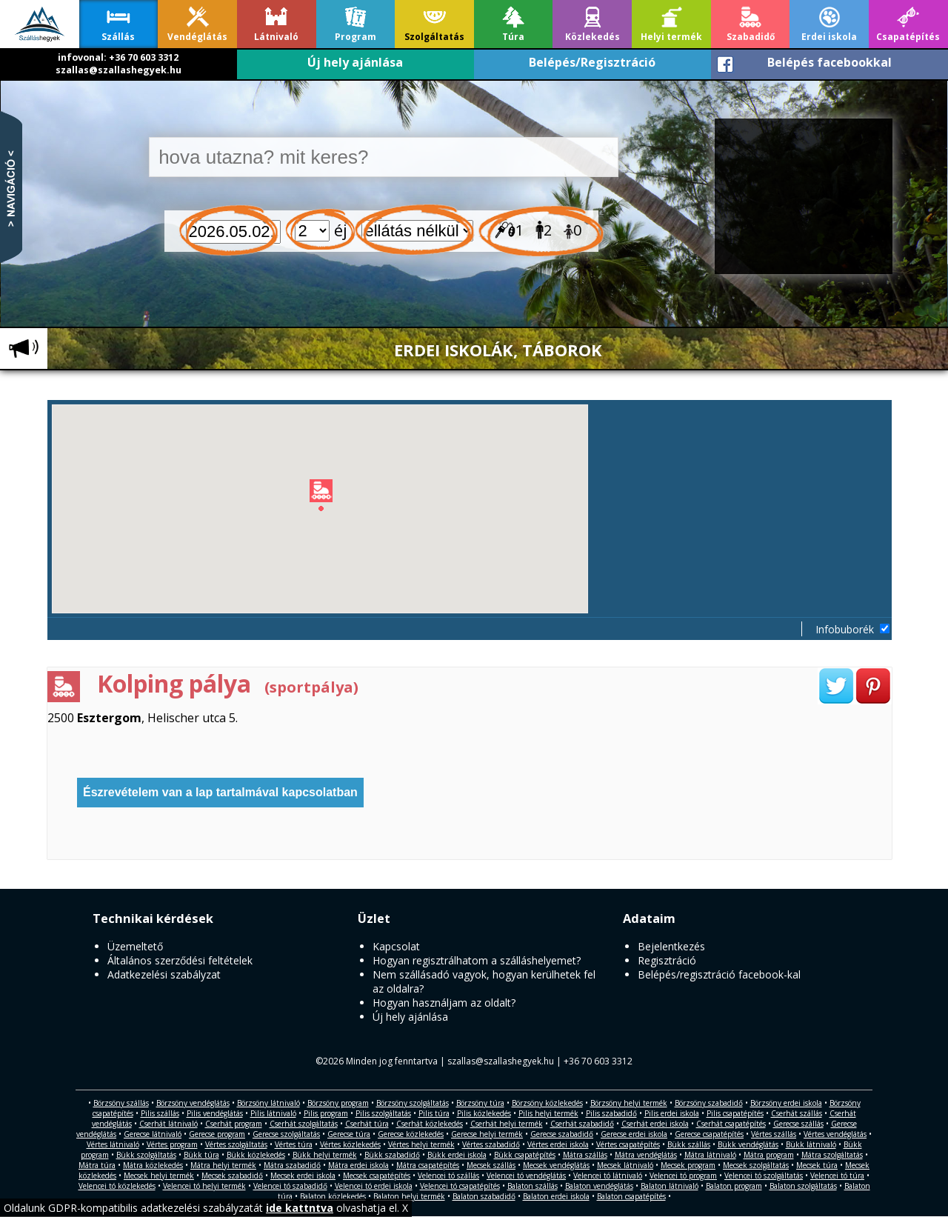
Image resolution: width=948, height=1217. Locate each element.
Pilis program (326, 1113)
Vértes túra (294, 1144)
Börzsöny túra (480, 1103)
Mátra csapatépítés (427, 1165)
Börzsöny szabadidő (709, 1103)
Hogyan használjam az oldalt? (444, 1003)
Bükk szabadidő (392, 1155)
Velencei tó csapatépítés (460, 1186)
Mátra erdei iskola (358, 1165)
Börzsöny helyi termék (628, 1103)
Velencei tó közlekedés (117, 1186)
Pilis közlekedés (484, 1113)
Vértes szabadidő (491, 1144)
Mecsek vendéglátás (556, 1165)
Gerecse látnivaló (152, 1134)
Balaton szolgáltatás (803, 1186)
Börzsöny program (338, 1103)
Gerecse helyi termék (487, 1134)
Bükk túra (201, 1155)
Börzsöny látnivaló (268, 1103)
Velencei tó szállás (448, 1175)
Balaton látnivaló (669, 1186)
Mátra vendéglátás (646, 1155)
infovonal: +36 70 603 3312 (118, 57)
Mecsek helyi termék (159, 1175)
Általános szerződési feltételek (180, 960)
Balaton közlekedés (333, 1196)
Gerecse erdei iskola (634, 1134)
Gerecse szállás (798, 1123)
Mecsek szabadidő (232, 1175)
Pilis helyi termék (548, 1113)
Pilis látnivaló (273, 1113)
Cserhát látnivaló (168, 1123)
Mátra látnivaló (710, 1155)
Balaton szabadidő (484, 1196)
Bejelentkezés (671, 946)
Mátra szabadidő (292, 1165)
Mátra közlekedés (153, 1165)
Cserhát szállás (796, 1113)
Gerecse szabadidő (561, 1134)
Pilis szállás (160, 1113)
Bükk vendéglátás (748, 1144)
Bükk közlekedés (256, 1155)
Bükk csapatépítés (524, 1155)
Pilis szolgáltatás (383, 1113)
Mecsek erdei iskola (303, 1175)
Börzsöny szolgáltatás (412, 1103)
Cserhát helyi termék (506, 1123)
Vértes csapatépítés (628, 1144)
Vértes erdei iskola (558, 1144)
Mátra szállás (585, 1155)
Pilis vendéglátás (215, 1113)
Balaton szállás (532, 1186)
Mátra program (769, 1155)
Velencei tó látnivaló (607, 1175)
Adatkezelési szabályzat (164, 974)
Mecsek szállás (491, 1165)
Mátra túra (97, 1165)
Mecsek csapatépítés (376, 1175)
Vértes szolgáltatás (236, 1144)
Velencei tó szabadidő (290, 1186)
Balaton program (734, 1186)
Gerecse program (217, 1134)
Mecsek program (688, 1165)
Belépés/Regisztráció (592, 62)
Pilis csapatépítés (735, 1113)
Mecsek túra (817, 1165)
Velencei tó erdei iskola (374, 1186)
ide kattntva (299, 1208)
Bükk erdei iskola (457, 1155)
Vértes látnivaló (113, 1144)
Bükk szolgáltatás (146, 1155)
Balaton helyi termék (409, 1196)
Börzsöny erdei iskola (786, 1103)
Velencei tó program (683, 1175)
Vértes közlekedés (350, 1144)
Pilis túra (434, 1113)
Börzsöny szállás (121, 1103)
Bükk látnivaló (811, 1144)
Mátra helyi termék (223, 1165)
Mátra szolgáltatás (832, 1155)
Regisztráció (667, 960)
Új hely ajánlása (355, 62)
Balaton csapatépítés (631, 1196)
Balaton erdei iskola (556, 1196)
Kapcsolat (396, 946)
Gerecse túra (348, 1134)
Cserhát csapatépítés (731, 1123)
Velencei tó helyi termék (204, 1186)
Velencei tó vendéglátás (526, 1175)
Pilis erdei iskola (671, 1113)
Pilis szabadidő (611, 1113)
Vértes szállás (773, 1134)
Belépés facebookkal (829, 62)
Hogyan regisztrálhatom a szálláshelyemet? (477, 960)
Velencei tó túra (837, 1175)
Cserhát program (233, 1123)
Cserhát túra (367, 1123)
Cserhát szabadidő (582, 1123)
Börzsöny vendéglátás (193, 1103)
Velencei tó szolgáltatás (763, 1175)
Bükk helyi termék (325, 1155)
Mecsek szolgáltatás (756, 1165)
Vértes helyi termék (421, 1144)
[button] (471, 497)
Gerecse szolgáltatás (286, 1134)
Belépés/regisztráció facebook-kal (719, 974)
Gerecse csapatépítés (709, 1134)
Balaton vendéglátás (599, 1186)
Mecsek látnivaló (625, 1165)
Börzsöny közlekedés (547, 1103)
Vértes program (172, 1144)
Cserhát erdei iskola (655, 1123)
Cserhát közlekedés (429, 1123)
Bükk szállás (688, 1144)
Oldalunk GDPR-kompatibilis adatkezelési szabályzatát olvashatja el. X (206, 1208)
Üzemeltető (135, 946)
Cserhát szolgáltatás (304, 1123)
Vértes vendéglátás (835, 1134)
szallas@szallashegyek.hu (118, 70)
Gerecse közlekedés (411, 1134)
